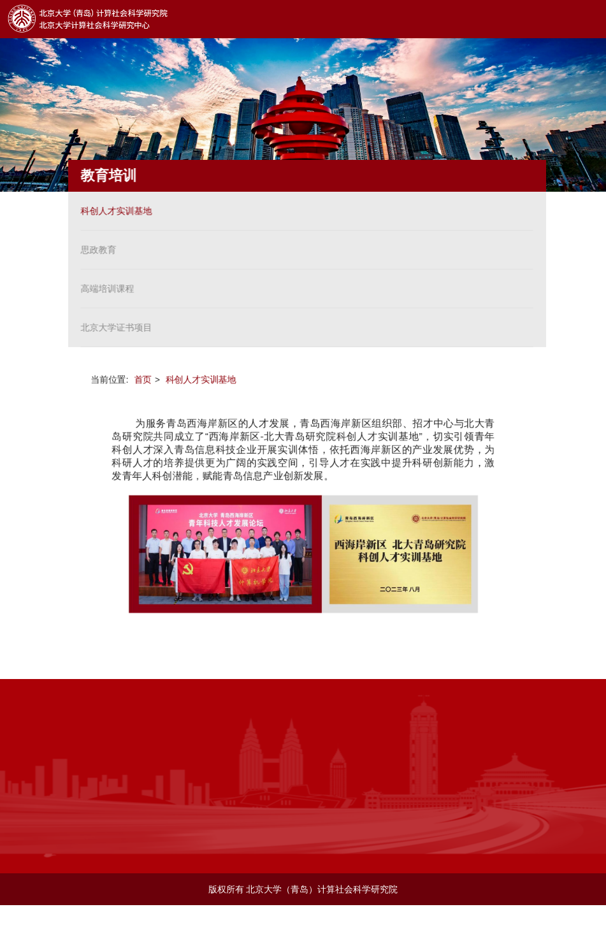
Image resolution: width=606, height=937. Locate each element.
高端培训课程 (104, 288)
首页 (141, 378)
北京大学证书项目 (113, 327)
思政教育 (95, 250)
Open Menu (587, 19)
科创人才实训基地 (113, 211)
